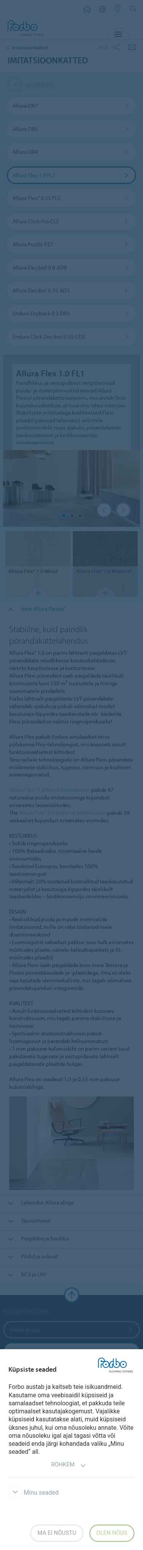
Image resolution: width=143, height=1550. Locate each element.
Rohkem (68, 1465)
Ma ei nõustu (56, 1532)
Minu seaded (33, 1492)
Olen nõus (111, 1532)
